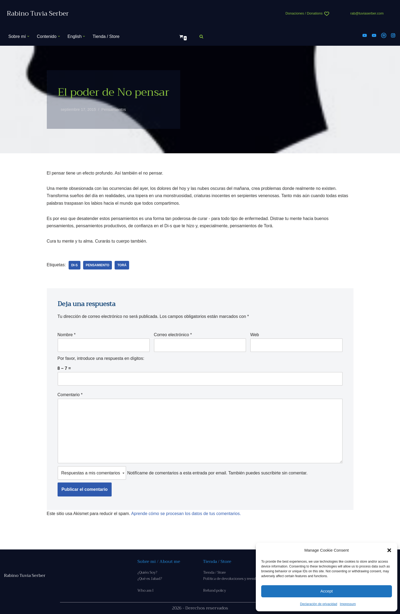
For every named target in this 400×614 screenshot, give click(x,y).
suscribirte (271, 473)
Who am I (145, 590)
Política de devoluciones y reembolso (233, 579)
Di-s (74, 265)
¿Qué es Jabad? (149, 579)
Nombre (67, 334)
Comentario (70, 394)
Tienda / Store (106, 36)
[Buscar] (201, 36)
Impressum (348, 604)
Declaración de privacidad (318, 604)
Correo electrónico (173, 334)
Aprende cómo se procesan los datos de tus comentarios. (186, 513)
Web (254, 334)
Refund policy (214, 590)
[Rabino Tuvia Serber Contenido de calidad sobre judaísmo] (38, 13)
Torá (121, 265)
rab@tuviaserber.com (367, 13)
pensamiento (97, 265)
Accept (326, 591)
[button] (389, 550)
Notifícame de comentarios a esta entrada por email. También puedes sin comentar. (183, 473)
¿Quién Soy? (147, 572)
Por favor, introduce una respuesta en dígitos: (101, 358)
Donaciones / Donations (304, 13)
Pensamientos (113, 109)
